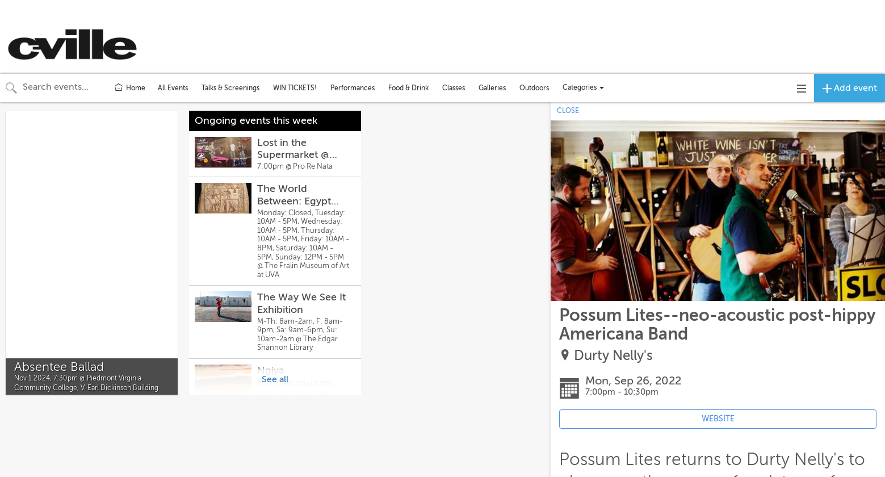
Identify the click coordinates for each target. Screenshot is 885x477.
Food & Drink (408, 88)
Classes (453, 88)
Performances (352, 88)
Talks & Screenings (230, 88)
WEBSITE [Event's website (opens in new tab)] (718, 419)
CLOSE (568, 111)
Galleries (492, 88)
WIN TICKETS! (295, 88)
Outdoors (534, 88)
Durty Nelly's (613, 355)
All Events (173, 88)
